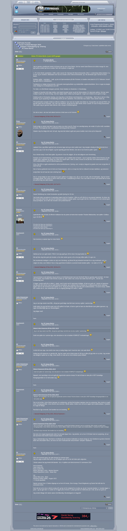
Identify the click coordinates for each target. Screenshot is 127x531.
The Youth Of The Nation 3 (79, 28)
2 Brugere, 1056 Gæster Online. (102, 26)
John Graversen (22, 297)
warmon (55, 30)
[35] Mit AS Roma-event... (79, 30)
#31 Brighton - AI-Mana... (79, 27)
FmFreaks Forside (24, 43)
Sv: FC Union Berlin (47, 121)
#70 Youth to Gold (79, 31)
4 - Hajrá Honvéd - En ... (79, 29)
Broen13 (55, 25)
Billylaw (103, 31)
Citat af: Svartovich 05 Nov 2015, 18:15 (44, 369)
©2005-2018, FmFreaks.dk (36, 528)
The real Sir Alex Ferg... (79, 25)
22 (17, 59)
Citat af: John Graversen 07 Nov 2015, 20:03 (46, 394)
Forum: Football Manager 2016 (30, 45)
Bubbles (55, 29)
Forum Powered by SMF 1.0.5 (88, 528)
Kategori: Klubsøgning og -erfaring (33, 46)
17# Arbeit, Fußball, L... (79, 26)
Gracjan (19, 209)
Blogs (65, 28)
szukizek (55, 26)
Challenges (65, 25)
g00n (55, 28)
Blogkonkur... (66, 26)
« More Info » (93, 526)
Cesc (18, 121)
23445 (112, 24)
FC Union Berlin (27, 48)
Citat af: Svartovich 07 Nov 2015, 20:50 (44, 423)
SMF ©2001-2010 (100, 528)
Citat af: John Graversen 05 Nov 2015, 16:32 (46, 328)
